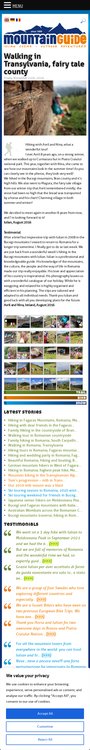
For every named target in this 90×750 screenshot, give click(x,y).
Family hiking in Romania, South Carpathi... (43, 440)
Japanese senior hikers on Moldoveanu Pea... (45, 500)
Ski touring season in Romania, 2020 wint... (43, 490)
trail (81, 392)
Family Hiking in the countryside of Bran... (42, 430)
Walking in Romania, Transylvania (35, 445)
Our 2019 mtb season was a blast (35, 485)
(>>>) (54, 543)
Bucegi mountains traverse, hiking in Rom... (43, 515)
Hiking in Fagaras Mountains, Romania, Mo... (44, 420)
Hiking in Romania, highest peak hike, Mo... (43, 470)
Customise (45, 727)
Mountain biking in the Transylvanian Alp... (43, 475)
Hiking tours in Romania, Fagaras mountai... (43, 450)
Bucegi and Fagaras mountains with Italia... (43, 505)
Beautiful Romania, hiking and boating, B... (43, 460)
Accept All (45, 714)
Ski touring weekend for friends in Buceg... (43, 495)
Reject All (45, 740)
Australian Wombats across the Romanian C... (45, 510)
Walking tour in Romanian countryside (39, 435)
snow (81, 402)
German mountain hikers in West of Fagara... (44, 465)
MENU (17, 6)
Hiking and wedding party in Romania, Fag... (44, 455)
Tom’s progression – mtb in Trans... (37, 480)
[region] (45, 709)
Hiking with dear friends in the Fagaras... (41, 425)
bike (82, 397)
